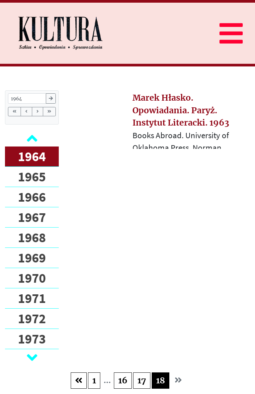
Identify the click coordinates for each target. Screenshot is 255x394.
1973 (32, 339)
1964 (32, 156)
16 (123, 380)
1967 (32, 217)
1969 (32, 257)
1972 (32, 318)
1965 (32, 176)
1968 (32, 237)
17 (141, 380)
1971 (32, 298)
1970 (32, 278)
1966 (32, 197)
